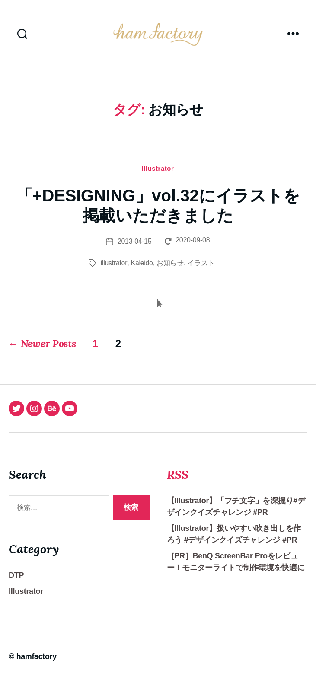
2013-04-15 (134, 245)
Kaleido (142, 267)
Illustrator (158, 172)
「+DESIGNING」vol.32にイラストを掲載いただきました (158, 210)
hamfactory (36, 662)
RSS (178, 480)
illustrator (114, 267)
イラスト (200, 267)
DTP (16, 581)
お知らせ (170, 267)
